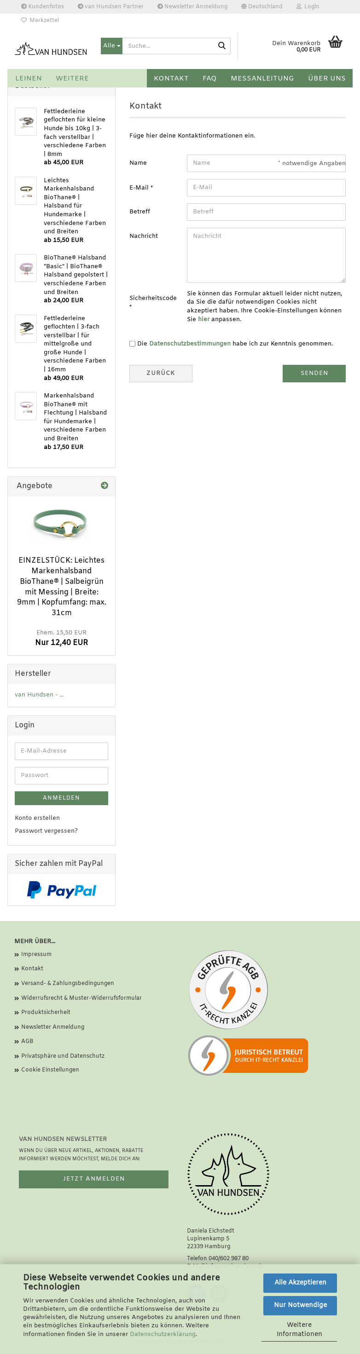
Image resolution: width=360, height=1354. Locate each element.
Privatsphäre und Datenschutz (63, 1056)
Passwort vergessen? (46, 831)
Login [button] (307, 7)
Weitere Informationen (299, 1330)
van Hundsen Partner (111, 7)
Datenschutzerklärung (163, 1334)
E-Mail (140, 188)
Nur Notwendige (300, 1305)
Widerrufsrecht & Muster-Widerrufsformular (81, 998)
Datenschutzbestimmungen (190, 344)
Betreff (139, 212)
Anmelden (61, 798)
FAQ (210, 78)
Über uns (327, 78)
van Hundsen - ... (39, 695)
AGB (27, 1041)
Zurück (160, 373)
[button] (262, 7)
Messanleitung (262, 78)
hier (203, 319)
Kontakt (171, 78)
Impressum (36, 954)
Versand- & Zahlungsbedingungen (67, 983)
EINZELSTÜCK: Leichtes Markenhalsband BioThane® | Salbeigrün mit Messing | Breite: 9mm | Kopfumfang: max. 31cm (61, 587)
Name (138, 163)
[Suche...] (111, 46)
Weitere (72, 78)
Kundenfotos (42, 7)
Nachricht (143, 236)
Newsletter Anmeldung (192, 7)
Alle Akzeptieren (300, 1283)
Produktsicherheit (45, 1012)
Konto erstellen (37, 818)
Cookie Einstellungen (50, 1070)
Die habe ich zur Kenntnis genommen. (235, 344)
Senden (314, 373)
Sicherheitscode (153, 298)
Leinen (28, 78)
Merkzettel (40, 20)
